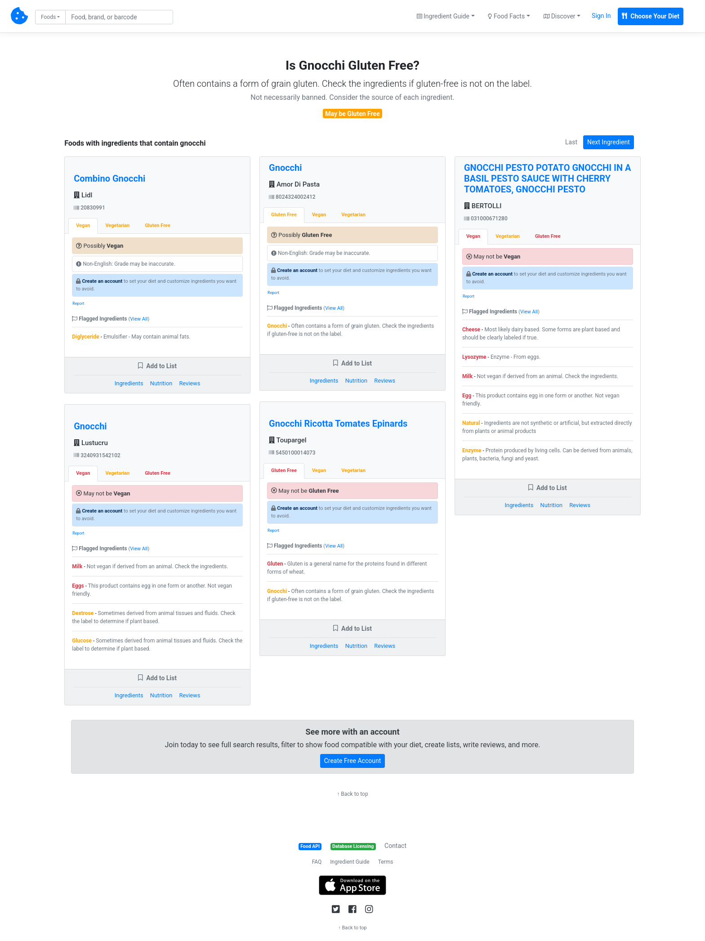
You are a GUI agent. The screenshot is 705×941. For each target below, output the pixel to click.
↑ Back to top (352, 794)
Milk (77, 566)
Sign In (601, 15)
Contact (395, 845)
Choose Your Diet (650, 16)
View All (138, 319)
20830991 (89, 208)
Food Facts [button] (506, 16)
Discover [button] (560, 16)
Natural (471, 423)
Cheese (471, 329)
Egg (466, 395)
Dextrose (83, 613)
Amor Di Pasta (294, 184)
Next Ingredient (608, 142)
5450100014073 (292, 453)
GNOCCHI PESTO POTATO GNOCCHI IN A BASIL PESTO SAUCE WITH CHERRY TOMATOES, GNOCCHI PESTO (547, 178)
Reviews (189, 383)
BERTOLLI (482, 206)
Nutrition (161, 383)
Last (571, 142)
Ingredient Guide (349, 862)
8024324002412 (292, 197)
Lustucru (91, 443)
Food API (310, 846)
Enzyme (472, 450)
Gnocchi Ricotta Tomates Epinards (338, 423)
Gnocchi (90, 426)
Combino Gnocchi (109, 178)
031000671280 (486, 218)
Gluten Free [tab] (157, 225)
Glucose (82, 641)
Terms (385, 862)
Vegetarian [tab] (117, 225)
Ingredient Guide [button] (443, 16)
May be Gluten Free (352, 113)
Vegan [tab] (83, 225)
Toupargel (288, 440)
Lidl (83, 195)
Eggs (78, 586)
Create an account (102, 281)
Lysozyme (474, 357)
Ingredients (129, 383)
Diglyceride (85, 337)
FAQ (317, 862)
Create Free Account (352, 760)
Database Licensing (353, 846)
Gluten (275, 564)
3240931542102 (97, 455)
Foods (48, 17)
